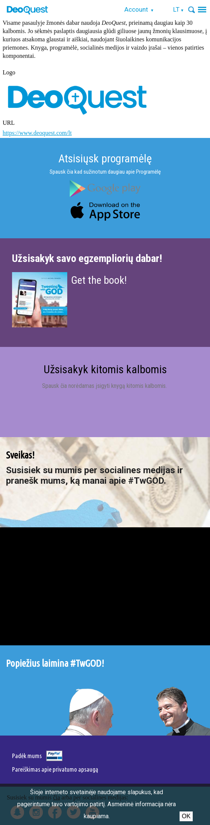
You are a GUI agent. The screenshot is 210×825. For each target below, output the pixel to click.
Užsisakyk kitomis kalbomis (105, 369)
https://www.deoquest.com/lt (37, 133)
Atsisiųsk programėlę (105, 158)
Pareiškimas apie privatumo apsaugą (55, 769)
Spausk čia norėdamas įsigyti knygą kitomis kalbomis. (105, 385)
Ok (186, 816)
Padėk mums (27, 755)
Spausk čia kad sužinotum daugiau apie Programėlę (105, 171)
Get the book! (99, 280)
